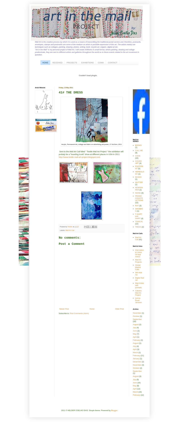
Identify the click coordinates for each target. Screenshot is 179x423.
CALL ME (139, 150)
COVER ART (138, 162)
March (135, 352)
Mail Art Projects (138, 261)
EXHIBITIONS (87, 63)
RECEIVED (57, 63)
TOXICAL (139, 221)
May (134, 334)
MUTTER (139, 182)
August (135, 324)
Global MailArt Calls (138, 267)
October (136, 316)
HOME (45, 63)
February (136, 340)
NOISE (138, 193)
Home (92, 309)
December (137, 362)
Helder (70, 227)
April (134, 337)
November (137, 313)
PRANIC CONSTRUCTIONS (139, 198)
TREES (138, 227)
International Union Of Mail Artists (139, 253)
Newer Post (64, 309)
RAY (137, 206)
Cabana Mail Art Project (138, 293)
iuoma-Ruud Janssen (138, 300)
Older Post (119, 309)
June (135, 331)
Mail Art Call (70, 230)
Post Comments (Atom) (79, 313)
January (136, 359)
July (134, 328)
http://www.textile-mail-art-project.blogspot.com (79, 157)
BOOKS (138, 145)
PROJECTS (72, 63)
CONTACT (112, 63)
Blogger (114, 410)
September (137, 319)
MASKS (138, 177)
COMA (101, 63)
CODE (137, 156)
